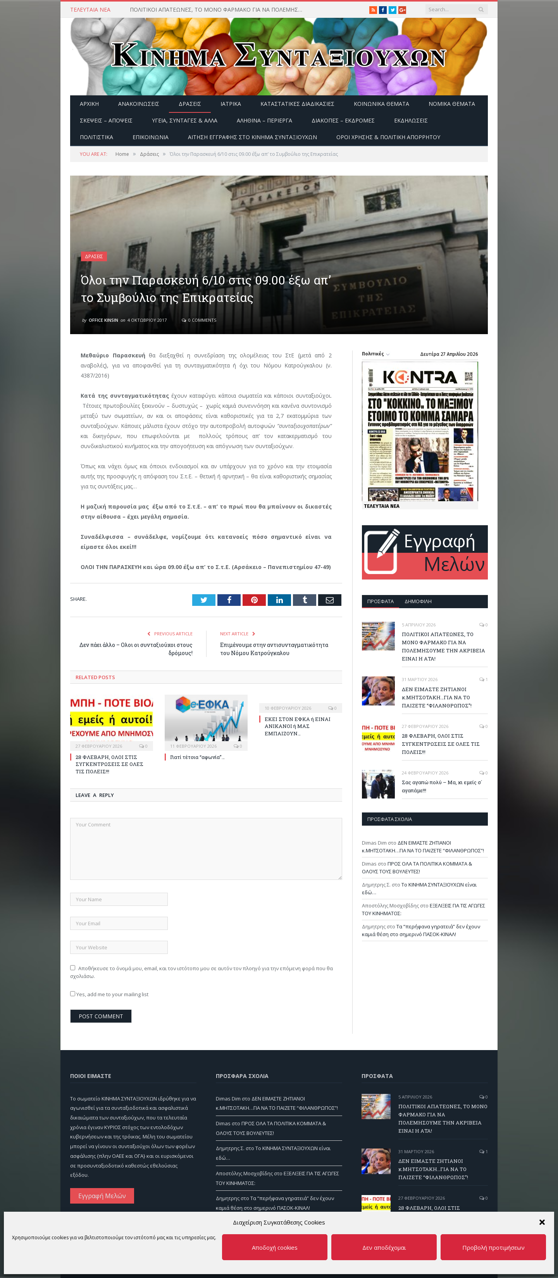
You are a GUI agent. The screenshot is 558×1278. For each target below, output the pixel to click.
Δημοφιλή (418, 601)
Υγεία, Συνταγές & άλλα (184, 120)
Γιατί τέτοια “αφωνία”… (197, 757)
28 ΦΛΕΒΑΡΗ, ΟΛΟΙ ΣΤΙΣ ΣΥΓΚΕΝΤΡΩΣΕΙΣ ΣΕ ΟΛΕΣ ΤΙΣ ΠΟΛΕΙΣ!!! (109, 764)
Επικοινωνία (151, 137)
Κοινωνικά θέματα (381, 103)
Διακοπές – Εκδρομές (343, 120)
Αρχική (89, 103)
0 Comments (199, 320)
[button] (542, 1222)
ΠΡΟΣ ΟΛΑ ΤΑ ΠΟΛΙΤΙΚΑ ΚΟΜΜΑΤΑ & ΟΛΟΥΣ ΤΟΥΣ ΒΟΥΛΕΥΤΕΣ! (417, 867)
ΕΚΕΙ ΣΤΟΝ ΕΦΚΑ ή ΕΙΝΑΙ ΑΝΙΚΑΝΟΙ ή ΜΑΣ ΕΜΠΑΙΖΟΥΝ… (298, 726)
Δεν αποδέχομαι (384, 1247)
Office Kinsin (103, 320)
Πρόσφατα (380, 601)
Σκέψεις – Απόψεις (106, 120)
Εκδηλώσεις (411, 120)
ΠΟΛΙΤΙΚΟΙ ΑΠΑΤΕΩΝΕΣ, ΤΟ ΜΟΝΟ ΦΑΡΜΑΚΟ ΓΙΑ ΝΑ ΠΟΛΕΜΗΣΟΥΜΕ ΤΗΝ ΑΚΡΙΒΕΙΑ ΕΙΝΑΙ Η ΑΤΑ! (219, 9)
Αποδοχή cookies (275, 1247)
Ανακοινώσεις (138, 103)
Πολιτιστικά (96, 137)
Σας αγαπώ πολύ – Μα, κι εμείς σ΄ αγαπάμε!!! (442, 786)
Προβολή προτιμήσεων (493, 1247)
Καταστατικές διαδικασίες (297, 103)
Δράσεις (190, 103)
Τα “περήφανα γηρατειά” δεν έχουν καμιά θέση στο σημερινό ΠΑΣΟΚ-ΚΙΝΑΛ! (421, 930)
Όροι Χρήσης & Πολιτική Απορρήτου (388, 137)
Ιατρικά (230, 103)
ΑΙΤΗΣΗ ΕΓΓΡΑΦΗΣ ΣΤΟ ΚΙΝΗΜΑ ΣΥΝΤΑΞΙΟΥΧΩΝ (252, 137)
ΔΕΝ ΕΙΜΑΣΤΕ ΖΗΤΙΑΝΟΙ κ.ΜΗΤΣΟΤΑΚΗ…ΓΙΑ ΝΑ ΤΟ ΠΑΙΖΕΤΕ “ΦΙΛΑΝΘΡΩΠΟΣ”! (437, 697)
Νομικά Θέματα (452, 103)
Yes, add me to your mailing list (109, 994)
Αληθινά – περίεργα (264, 120)
